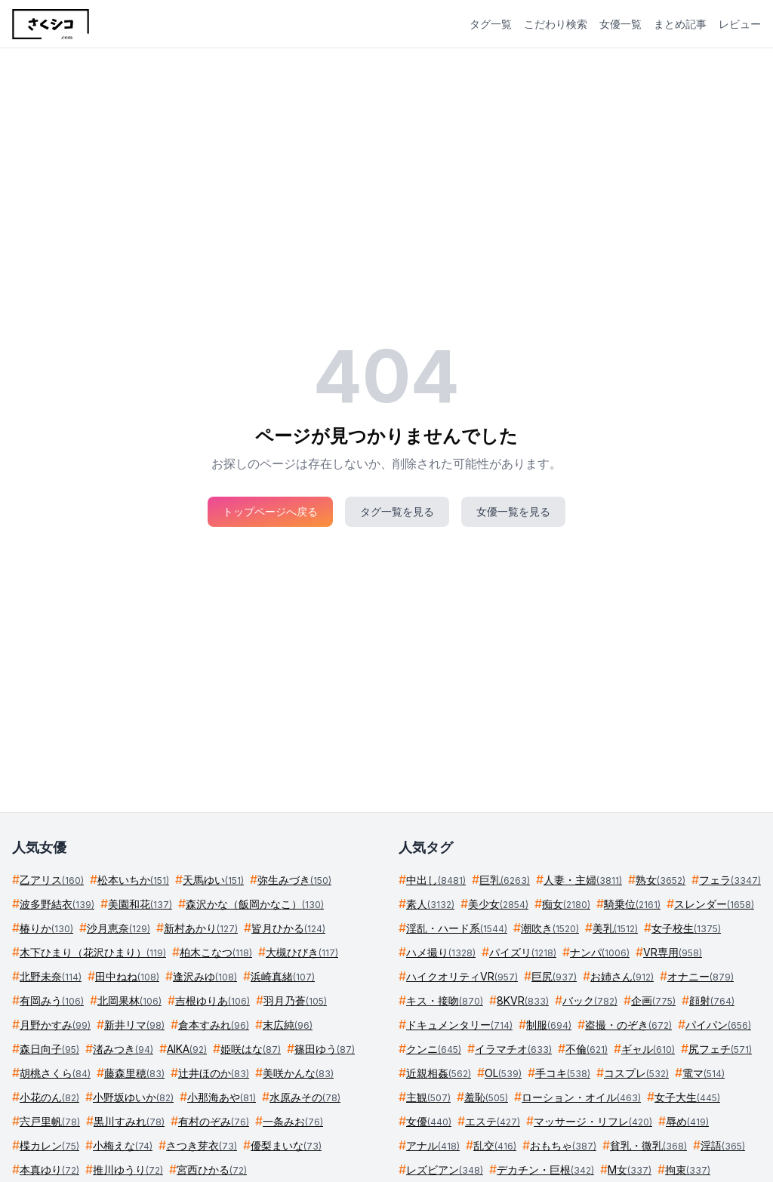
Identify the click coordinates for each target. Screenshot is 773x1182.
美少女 (498, 903)
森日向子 (49, 1048)
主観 (428, 1097)
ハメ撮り (441, 952)
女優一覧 (620, 23)
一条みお (293, 1121)
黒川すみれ (129, 1121)
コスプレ (636, 1073)
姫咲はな (250, 1048)
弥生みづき (294, 879)
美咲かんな (298, 1073)
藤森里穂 (134, 1073)
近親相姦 (438, 1073)
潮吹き (550, 928)
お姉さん (622, 976)
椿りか (46, 928)
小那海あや (221, 1097)
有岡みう (52, 1000)
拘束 (687, 1169)
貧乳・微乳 (648, 1145)
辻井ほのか (213, 1073)
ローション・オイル (581, 1097)
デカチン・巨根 (545, 1169)
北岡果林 (129, 1000)
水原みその (304, 1097)
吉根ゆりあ (212, 1000)
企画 (653, 1000)
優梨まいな (286, 1145)
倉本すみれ (213, 1024)
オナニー (700, 976)
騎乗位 (632, 903)
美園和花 (140, 903)
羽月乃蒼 (295, 1000)
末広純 (288, 1024)
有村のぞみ (213, 1121)
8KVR (523, 1000)
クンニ (433, 1048)
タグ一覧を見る (397, 511)
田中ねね (127, 976)
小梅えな (122, 1145)
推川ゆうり (128, 1169)
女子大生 (687, 1097)
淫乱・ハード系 (456, 928)
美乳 (615, 928)
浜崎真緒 (283, 976)
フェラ (730, 879)
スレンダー (714, 903)
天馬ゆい (213, 879)
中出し (436, 879)
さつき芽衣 (201, 1145)
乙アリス (52, 879)
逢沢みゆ (205, 976)
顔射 (712, 1000)
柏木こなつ (216, 952)
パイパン (718, 1024)
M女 (629, 1169)
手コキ (562, 1073)
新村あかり (201, 928)
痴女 (566, 903)
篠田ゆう (324, 1048)
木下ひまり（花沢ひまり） (93, 952)
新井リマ (134, 1024)
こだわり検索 (555, 23)
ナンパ (600, 952)
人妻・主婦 (583, 879)
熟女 (660, 879)
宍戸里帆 (50, 1121)
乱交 (494, 1145)
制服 (548, 1024)
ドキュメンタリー (459, 1024)
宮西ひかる (212, 1169)
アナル (433, 1145)
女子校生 (686, 928)
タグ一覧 (491, 23)
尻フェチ (720, 1048)
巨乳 (504, 879)
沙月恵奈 (118, 928)
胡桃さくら (55, 1073)
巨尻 (554, 976)
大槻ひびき (302, 952)
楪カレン (49, 1145)
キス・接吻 (444, 1000)
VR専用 (672, 952)
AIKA (187, 1048)
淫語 (723, 1145)
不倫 (586, 1048)
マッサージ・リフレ (593, 1121)
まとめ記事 (680, 23)
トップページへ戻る (270, 511)
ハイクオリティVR (462, 976)
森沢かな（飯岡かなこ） (255, 903)
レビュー (740, 23)
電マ (703, 1073)
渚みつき (123, 1048)
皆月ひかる (288, 928)
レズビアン (444, 1169)
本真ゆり (49, 1169)
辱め (687, 1121)
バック (589, 1000)
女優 (428, 1121)
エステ (492, 1121)
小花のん (49, 1097)
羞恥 (486, 1097)
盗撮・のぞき (628, 1024)
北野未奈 (51, 976)
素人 (430, 903)
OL (503, 1073)
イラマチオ (513, 1048)
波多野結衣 (57, 903)
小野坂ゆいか (133, 1097)
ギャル (648, 1048)
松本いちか (133, 879)
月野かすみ (55, 1024)
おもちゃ (563, 1145)
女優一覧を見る (513, 511)
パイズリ (522, 952)
